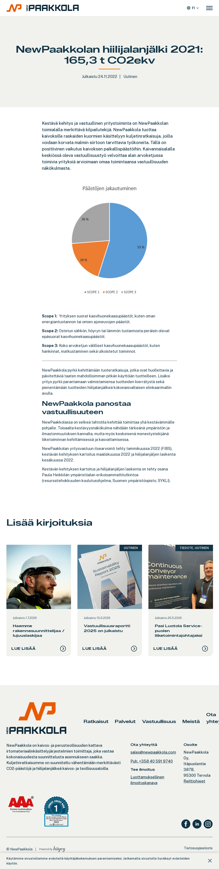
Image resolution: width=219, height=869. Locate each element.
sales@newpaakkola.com (153, 756)
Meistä (191, 725)
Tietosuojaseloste (198, 852)
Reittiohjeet (194, 785)
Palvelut (125, 725)
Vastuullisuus (159, 725)
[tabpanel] (38, 602)
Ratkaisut (96, 725)
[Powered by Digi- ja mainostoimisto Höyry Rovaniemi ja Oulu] (52, 852)
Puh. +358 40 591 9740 (151, 765)
